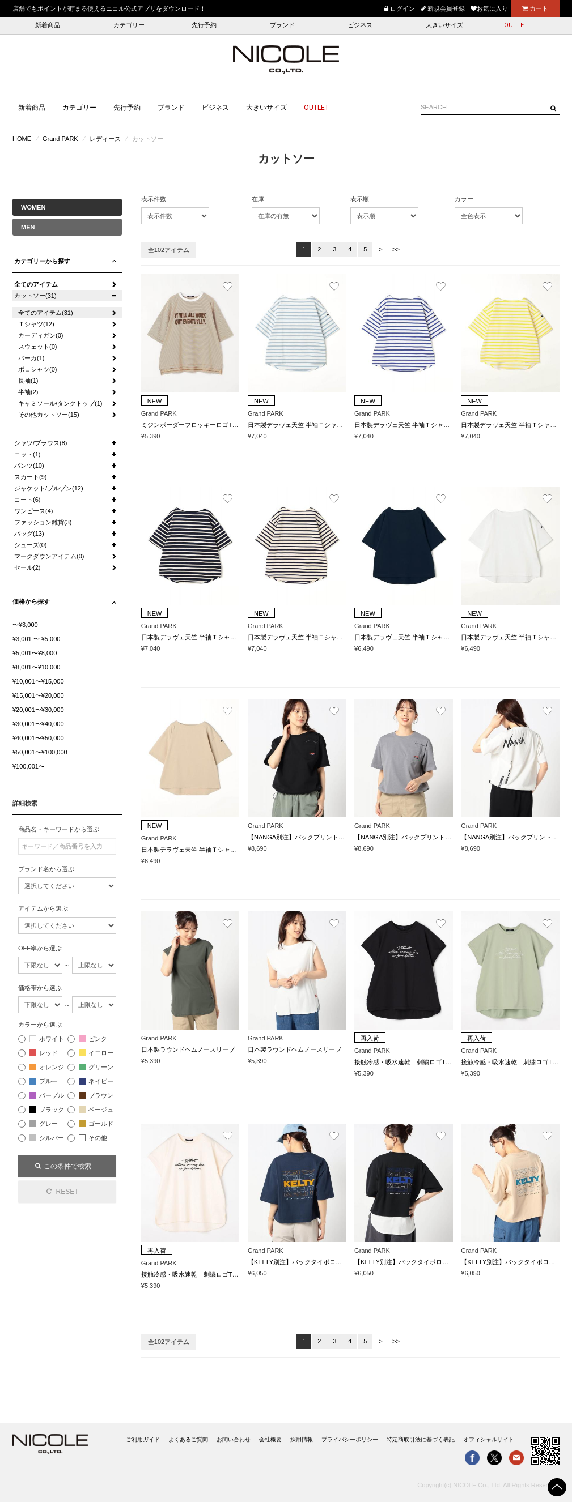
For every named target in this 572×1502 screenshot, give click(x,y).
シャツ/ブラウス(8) (40, 442)
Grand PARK (60, 138)
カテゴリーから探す (42, 261)
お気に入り (489, 8)
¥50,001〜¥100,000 (39, 752)
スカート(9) (30, 476)
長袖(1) (28, 380)
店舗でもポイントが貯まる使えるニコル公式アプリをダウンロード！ (109, 8)
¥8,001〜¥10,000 (36, 667)
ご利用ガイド (143, 1439)
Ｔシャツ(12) (36, 324)
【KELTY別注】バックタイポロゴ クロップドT (315, 1261)
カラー (464, 198)
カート (535, 8)
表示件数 (153, 198)
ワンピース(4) (33, 510)
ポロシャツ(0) (37, 369)
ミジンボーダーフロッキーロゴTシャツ (196, 424)
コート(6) (27, 499)
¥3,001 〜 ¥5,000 (36, 638)
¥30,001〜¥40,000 (38, 723)
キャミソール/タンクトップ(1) (60, 403)
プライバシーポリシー (349, 1439)
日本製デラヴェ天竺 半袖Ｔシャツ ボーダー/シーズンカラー (334, 424)
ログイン (399, 8)
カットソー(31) (35, 295)
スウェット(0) (37, 346)
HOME (21, 138)
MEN (28, 227)
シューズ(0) (30, 544)
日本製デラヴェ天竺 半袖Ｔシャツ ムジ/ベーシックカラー (437, 637)
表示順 (359, 198)
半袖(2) (28, 392)
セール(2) (27, 567)
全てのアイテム (36, 284)
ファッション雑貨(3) (42, 522)
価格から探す (31, 601)
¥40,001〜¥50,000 (38, 738)
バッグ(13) (29, 533)
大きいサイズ (444, 25)
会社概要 (270, 1439)
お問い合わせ (234, 1439)
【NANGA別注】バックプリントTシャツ (304, 837)
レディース (105, 138)
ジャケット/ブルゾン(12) (48, 488)
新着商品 (47, 25)
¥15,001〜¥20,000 (38, 695)
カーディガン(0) (40, 335)
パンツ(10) (29, 465)
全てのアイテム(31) (45, 312)
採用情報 (301, 1439)
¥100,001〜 (28, 766)
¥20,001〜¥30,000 (38, 709)
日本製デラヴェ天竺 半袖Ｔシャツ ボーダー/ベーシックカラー (230, 637)
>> (396, 249)
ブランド (282, 25)
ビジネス (360, 25)
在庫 (258, 198)
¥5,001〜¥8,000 (34, 653)
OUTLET (516, 25)
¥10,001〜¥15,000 (38, 681)
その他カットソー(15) (48, 414)
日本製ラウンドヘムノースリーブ (188, 1049)
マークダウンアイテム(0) (49, 556)
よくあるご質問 (188, 1439)
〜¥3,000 (25, 624)
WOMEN (33, 207)
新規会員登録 (443, 8)
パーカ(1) (31, 358)
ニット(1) (27, 454)
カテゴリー (129, 25)
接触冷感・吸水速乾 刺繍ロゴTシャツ (409, 1062)
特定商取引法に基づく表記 (421, 1439)
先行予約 (204, 25)
